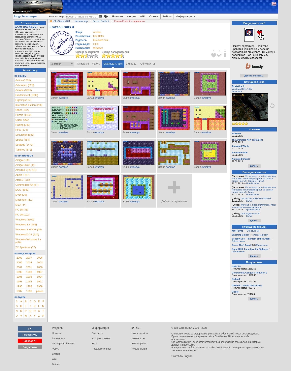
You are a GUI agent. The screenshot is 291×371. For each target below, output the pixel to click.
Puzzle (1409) (23, 114)
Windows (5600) (25, 219)
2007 (29, 257)
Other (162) (22, 109)
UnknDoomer (252, 183)
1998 (29, 272)
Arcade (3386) (24, 90)
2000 (40, 267)
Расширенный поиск (63, 343)
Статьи (153, 16)
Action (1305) (23, 80)
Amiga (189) (23, 159)
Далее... (254, 166)
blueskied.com (101, 40)
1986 (29, 291)
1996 (19, 276)
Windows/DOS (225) (27, 234)
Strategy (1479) (24, 144)
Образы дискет (260, 235)
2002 (19, 267)
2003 (96, 44)
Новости (117, 16)
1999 (19, 272)
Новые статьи (139, 348)
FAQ (94, 343)
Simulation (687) (25, 134)
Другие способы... (254, 75)
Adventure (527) (25, 85)
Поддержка (29, 347)
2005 (19, 262)
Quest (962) (22, 119)
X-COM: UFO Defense (26, 27)
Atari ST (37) (23, 179)
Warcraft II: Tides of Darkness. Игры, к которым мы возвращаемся (254, 206)
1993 (19, 281)
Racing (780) (23, 124)
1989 (29, 286)
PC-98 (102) (23, 214)
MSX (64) (21, 204)
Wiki (142, 16)
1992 (29, 281)
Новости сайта (140, 333)
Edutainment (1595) (27, 95)
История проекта (101, 338)
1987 (19, 291)
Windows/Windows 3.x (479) (28, 241)
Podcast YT (30, 340)
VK (29, 328)
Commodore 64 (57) (27, 184)
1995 (29, 276)
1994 (40, 276)
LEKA (249, 201)
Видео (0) (131, 63)
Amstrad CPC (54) (26, 169)
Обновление (253, 231)
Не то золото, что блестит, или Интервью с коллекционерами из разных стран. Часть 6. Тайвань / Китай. (254, 178)
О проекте (97, 333)
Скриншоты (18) (113, 63)
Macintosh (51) (24, 199)
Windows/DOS (239, 89)
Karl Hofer (98, 36)
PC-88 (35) (22, 209)
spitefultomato (253, 209)
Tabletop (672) (24, 149)
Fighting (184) (23, 100)
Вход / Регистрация (25, 16)
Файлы (167, 16)
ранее (39, 291)
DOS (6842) (22, 189)
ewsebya (63, 98)
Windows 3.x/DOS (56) (29, 229)
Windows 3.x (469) (26, 224)
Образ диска (238, 241)
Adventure (237, 91)
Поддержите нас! (101, 348)
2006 (40, 257)
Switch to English (182, 356)
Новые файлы (139, 343)
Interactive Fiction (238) (29, 104)
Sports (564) (23, 139)
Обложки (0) (147, 63)
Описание (83, 63)
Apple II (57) (23, 174)
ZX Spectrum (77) (26, 247)
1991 (40, 281)
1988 (40, 286)
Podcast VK (29, 334)
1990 (19, 286)
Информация (186, 16)
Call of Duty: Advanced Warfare (256, 198)
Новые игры (138, 338)
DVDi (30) (21, 194)
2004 (29, 262)
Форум (131, 16)
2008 (19, 257)
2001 (29, 267)
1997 (40, 272)
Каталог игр (56, 16)
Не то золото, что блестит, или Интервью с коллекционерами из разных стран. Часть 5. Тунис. (254, 189)
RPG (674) (22, 129)
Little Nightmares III (250, 213)
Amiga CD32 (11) (25, 164)
